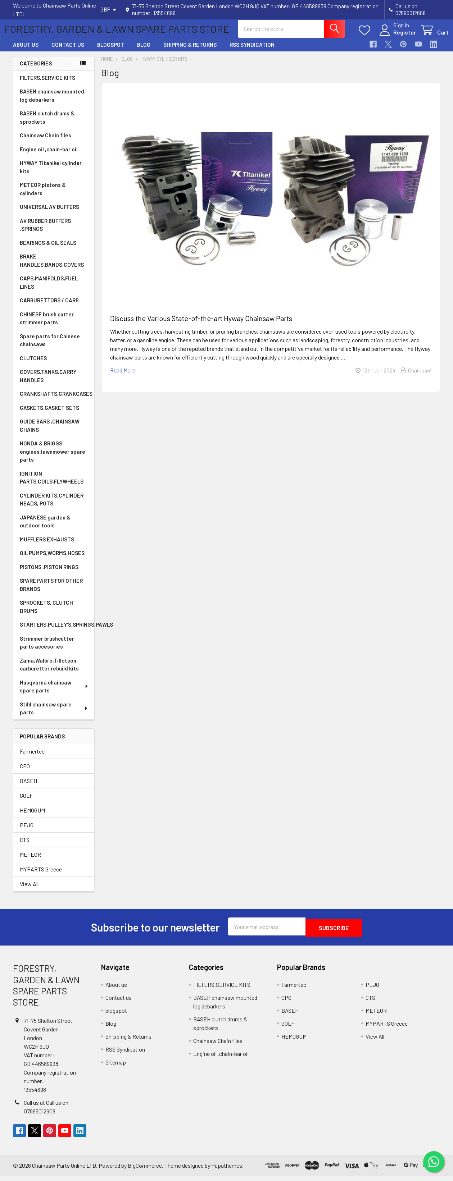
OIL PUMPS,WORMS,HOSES (52, 559)
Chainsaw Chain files (45, 141)
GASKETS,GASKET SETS (49, 414)
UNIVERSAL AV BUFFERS (49, 213)
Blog (143, 51)
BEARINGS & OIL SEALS (48, 249)
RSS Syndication (252, 51)
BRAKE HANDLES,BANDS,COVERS (52, 267)
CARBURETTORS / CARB (49, 306)
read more (122, 376)
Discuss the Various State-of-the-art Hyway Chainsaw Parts (201, 324)
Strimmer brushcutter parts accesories (47, 649)
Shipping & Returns (190, 51)
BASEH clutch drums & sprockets (47, 123)
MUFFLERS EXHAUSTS (47, 546)
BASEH (28, 787)
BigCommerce (145, 1170)
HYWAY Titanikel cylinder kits (51, 173)
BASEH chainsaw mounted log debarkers (52, 102)
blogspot (110, 51)
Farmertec (32, 757)
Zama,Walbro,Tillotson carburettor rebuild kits (49, 671)
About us (25, 51)
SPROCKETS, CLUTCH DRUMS (46, 613)
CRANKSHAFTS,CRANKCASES (56, 400)
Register (396, 36)
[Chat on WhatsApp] (433, 1161)
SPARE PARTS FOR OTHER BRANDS (51, 591)
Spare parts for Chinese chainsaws (50, 346)
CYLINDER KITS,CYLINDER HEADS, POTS (51, 506)
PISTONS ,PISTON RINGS (49, 573)
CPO (25, 772)
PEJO (26, 831)
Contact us (67, 51)
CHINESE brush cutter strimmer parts (47, 324)
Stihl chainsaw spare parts (54, 715)
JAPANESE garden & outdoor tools (45, 528)
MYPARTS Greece (41, 875)
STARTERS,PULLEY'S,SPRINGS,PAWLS (57, 631)
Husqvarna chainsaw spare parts (54, 693)
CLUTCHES (33, 364)
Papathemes (226, 1170)
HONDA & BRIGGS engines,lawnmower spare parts (52, 458)
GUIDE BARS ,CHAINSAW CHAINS (50, 432)
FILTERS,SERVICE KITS (47, 84)
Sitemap (115, 1067)
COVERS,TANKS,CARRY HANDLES (48, 382)
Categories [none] (36, 70)
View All (29, 890)
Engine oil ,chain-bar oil (49, 155)
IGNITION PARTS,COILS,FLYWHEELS (51, 484)
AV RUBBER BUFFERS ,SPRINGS (45, 231)
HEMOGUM (32, 816)
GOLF (26, 801)
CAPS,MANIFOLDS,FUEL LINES (49, 288)
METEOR (30, 860)
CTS (25, 846)
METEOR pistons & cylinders (43, 195)
